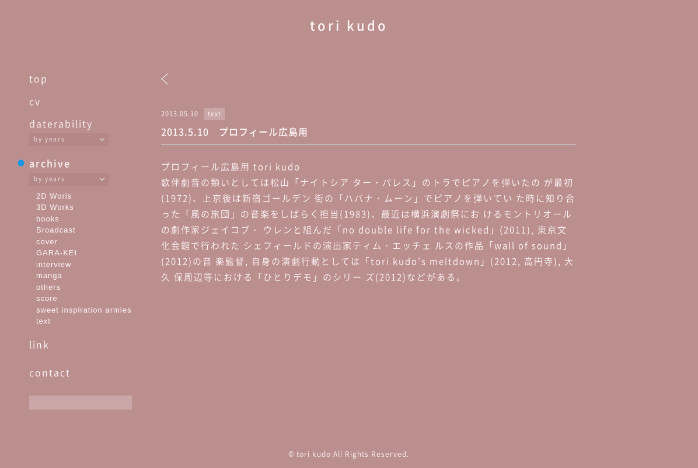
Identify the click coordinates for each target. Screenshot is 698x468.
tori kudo (349, 24)
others (48, 287)
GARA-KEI (56, 252)
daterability (61, 123)
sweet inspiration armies (83, 310)
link (39, 344)
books (48, 218)
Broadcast (56, 230)
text (43, 321)
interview (53, 264)
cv (35, 101)
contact (50, 372)
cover (47, 241)
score (47, 298)
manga (49, 275)
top (38, 78)
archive (50, 163)
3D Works (55, 207)
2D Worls (54, 196)
